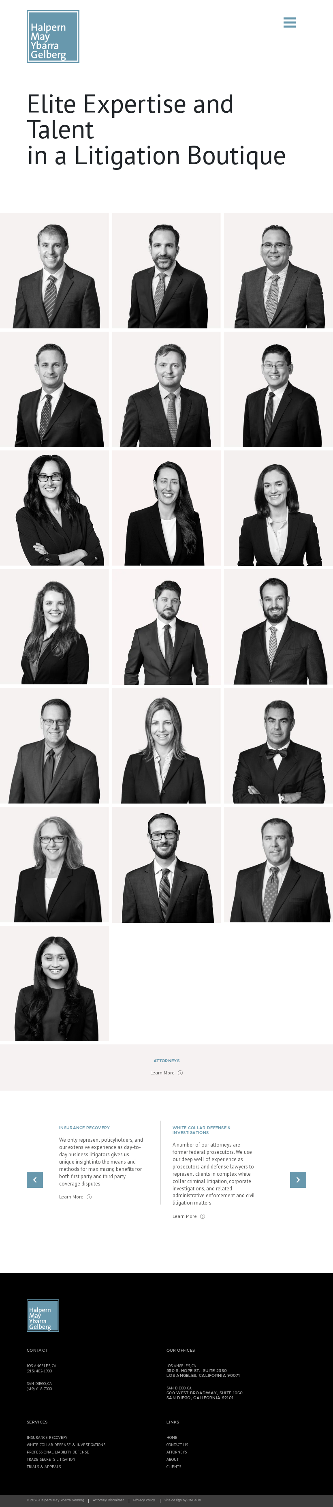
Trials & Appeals (44, 1466)
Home (171, 1437)
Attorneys (176, 1452)
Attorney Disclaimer (108, 1500)
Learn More (162, 1073)
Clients (173, 1466)
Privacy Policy (144, 1500)
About (172, 1459)
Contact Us (177, 1444)
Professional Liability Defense (58, 1452)
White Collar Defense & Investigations (66, 1444)
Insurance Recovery (47, 1437)
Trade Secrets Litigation (51, 1459)
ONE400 (194, 1500)
